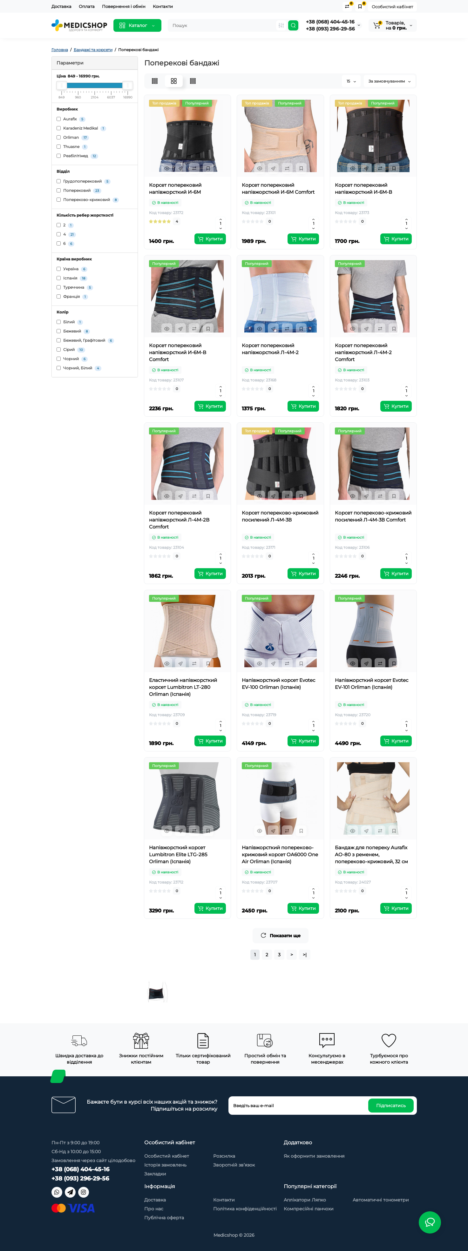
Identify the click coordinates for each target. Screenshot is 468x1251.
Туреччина (75, 287)
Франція (72, 296)
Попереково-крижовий (88, 200)
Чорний (72, 359)
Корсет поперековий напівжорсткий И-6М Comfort (278, 188)
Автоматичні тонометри (381, 1200)
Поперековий (79, 190)
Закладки (155, 1174)
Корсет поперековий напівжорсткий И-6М (175, 188)
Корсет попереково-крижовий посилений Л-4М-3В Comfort (373, 516)
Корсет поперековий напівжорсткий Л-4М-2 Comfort (363, 352)
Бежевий (73, 331)
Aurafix (71, 119)
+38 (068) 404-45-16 (330, 22)
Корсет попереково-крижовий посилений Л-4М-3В (280, 516)
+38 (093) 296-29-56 (330, 29)
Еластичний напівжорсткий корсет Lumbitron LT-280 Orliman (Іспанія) (183, 687)
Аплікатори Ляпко (305, 1200)
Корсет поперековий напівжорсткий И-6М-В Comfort (177, 352)
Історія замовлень (165, 1165)
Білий (70, 322)
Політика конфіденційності (245, 1209)
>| (305, 955)
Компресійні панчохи (309, 1209)
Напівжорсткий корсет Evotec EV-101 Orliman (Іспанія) (371, 683)
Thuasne (72, 147)
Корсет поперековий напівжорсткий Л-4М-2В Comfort (179, 520)
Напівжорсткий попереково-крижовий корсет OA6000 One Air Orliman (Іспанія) (280, 854)
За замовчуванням (389, 81)
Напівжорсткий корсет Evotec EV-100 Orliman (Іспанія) (278, 683)
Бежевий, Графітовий (85, 340)
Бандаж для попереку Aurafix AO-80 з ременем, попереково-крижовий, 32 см (371, 854)
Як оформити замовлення (314, 1156)
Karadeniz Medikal (81, 128)
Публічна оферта (164, 1218)
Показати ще (281, 935)
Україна (72, 269)
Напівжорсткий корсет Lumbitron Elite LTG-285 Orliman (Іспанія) (178, 854)
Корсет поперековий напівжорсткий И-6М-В (363, 188)
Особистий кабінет (392, 6)
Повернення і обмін (124, 6)
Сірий (71, 350)
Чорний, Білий (79, 368)
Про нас (153, 1209)
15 (351, 81)
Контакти (163, 6)
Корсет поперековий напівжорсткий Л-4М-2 (270, 348)
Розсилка (224, 1156)
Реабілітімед (77, 156)
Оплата (87, 6)
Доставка (61, 6)
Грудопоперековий (84, 181)
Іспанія (72, 278)
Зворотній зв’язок (234, 1165)
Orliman (73, 137)
